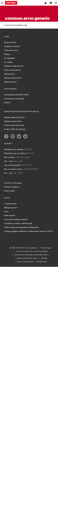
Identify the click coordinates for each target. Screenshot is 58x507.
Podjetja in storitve (12, 46)
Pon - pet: (8, 161)
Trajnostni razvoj (11, 50)
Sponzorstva (9, 74)
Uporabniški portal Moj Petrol (16, 94)
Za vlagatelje (9, 58)
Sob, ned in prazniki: (12, 165)
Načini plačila (9, 215)
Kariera (7, 54)
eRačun (7, 102)
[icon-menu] (2, 3)
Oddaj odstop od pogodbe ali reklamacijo (21, 227)
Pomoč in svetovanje (13, 183)
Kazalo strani (42, 261)
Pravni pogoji (45, 248)
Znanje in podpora (11, 187)
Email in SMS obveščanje (14, 129)
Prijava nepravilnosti (12, 70)
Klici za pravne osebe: (13, 169)
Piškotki (44, 258)
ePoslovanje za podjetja (14, 98)
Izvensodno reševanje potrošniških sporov (32, 254)
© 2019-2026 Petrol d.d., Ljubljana (23, 248)
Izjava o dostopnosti (25, 261)
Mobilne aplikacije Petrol (14, 117)
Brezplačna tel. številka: (14, 149)
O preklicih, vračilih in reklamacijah (18, 223)
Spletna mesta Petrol (13, 121)
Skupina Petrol (10, 42)
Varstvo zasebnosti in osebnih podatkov (32, 251)
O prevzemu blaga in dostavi (16, 219)
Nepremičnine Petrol (12, 78)
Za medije (8, 62)
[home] (11, 3)
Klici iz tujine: (9, 157)
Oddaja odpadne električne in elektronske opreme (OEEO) (28, 231)
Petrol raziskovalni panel (14, 125)
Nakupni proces (10, 207)
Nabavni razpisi (10, 82)
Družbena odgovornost (13, 66)
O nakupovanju (10, 203)
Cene (6, 211)
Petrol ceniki (9, 191)
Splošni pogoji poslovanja (27, 258)
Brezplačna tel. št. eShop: (15, 153)
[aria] (6, 136)
